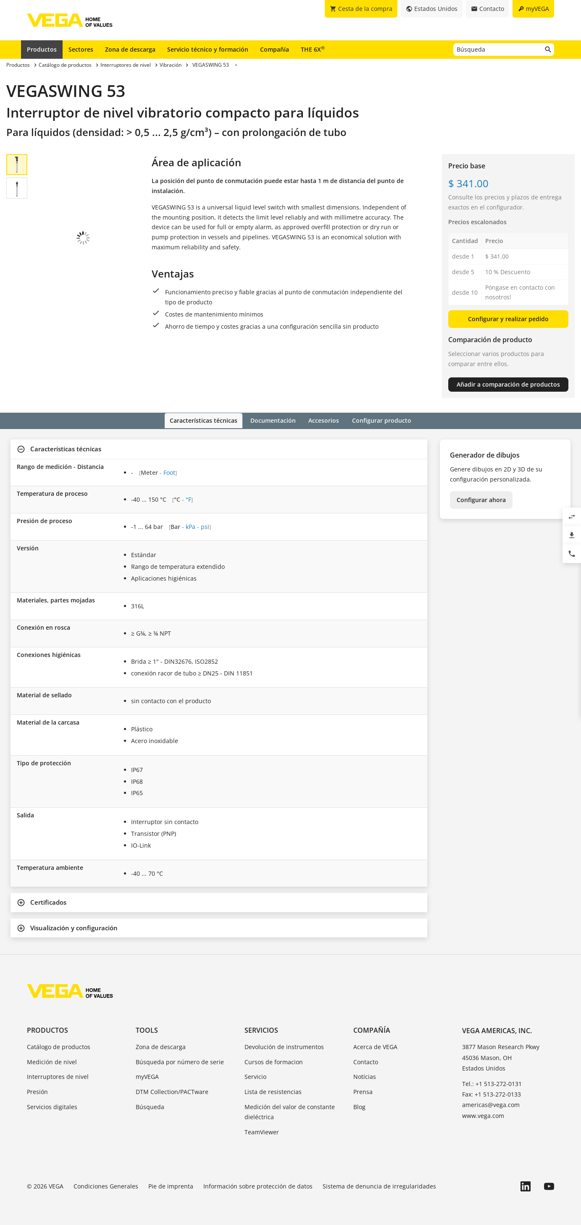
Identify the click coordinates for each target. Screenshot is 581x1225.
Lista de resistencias (273, 1091)
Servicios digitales (52, 1106)
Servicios (261, 1029)
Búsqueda (150, 1106)
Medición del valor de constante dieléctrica (289, 1111)
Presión (37, 1091)
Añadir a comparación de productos (508, 384)
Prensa (363, 1091)
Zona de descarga (130, 49)
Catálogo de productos (58, 1046)
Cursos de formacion (273, 1061)
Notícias (364, 1076)
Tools (147, 1029)
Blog (359, 1106)
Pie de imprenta (170, 1186)
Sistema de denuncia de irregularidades (379, 1186)
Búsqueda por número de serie (180, 1061)
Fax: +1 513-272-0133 (491, 1094)
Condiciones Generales (106, 1186)
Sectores (80, 49)
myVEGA (147, 1076)
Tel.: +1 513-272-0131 (492, 1083)
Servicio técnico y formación (207, 49)
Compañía (274, 49)
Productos (42, 49)
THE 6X (313, 49)
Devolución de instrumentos (284, 1046)
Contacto (365, 1061)
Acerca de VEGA (375, 1046)
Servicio (255, 1076)
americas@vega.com (491, 1104)
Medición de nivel (52, 1061)
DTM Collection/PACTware (172, 1091)
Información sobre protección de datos (258, 1186)
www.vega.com (483, 1115)
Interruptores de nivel (58, 1076)
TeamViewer (261, 1131)
